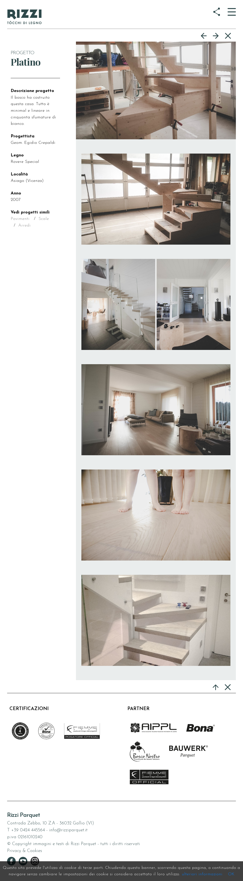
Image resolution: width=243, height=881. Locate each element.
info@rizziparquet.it (68, 830)
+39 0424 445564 (28, 830)
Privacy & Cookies (24, 851)
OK (231, 874)
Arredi (24, 225)
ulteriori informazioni (202, 874)
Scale (43, 219)
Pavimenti (20, 219)
